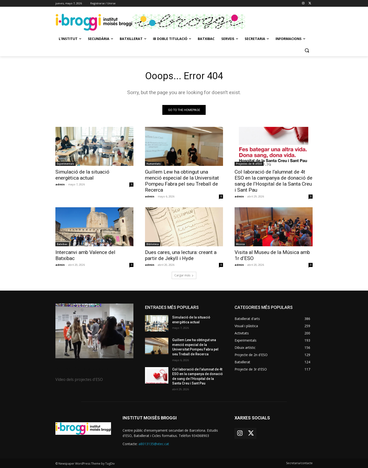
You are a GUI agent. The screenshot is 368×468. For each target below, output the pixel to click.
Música (240, 244)
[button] (307, 50)
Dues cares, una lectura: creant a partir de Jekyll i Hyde (181, 255)
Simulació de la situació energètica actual (82, 175)
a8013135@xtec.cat (153, 444)
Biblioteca (152, 244)
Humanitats (153, 163)
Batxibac (62, 244)
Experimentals (65, 163)
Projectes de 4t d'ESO (249, 163)
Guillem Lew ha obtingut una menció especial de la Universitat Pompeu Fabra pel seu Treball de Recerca (182, 181)
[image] (94, 331)
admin (60, 184)
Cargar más (184, 275)
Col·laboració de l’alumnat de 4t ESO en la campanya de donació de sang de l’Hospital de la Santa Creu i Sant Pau (273, 181)
